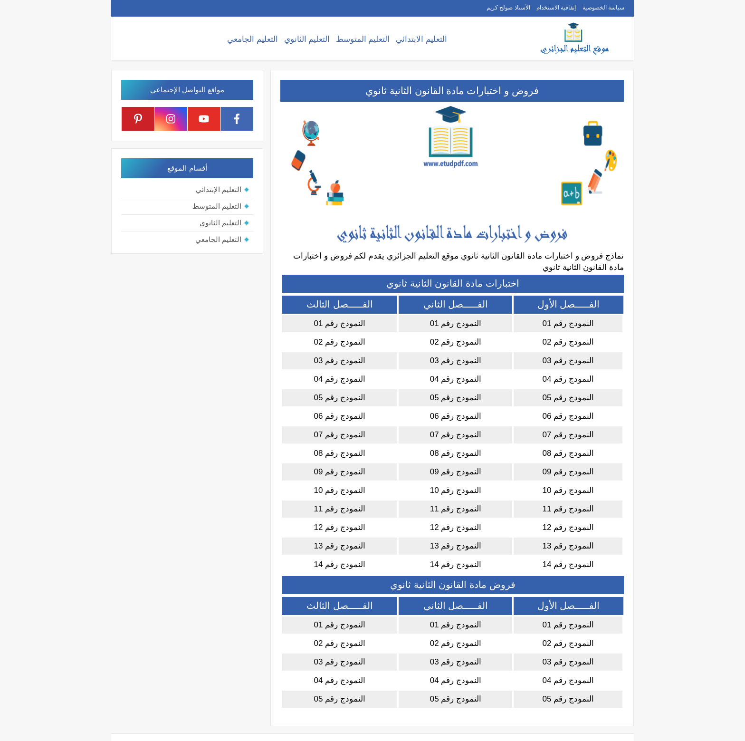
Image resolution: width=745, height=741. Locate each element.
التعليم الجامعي (252, 39)
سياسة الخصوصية (603, 7)
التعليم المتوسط (363, 39)
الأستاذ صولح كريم (508, 7)
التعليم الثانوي (307, 39)
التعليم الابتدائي (421, 39)
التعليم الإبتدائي (218, 189)
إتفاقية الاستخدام (556, 7)
